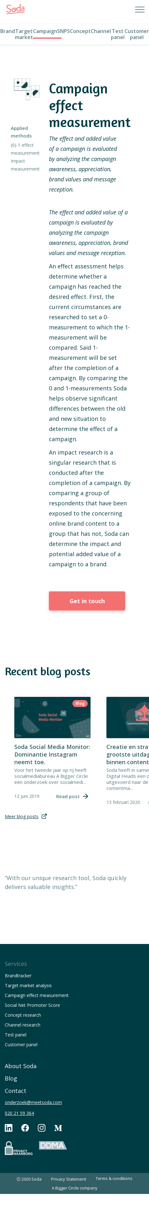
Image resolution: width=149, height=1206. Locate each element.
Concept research (23, 1015)
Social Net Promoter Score (32, 1005)
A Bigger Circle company (75, 1188)
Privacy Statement (68, 1179)
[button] (133, 9)
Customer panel (21, 1044)
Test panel (15, 1035)
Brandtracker (18, 976)
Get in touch (87, 601)
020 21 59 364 (19, 1113)
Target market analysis (28, 985)
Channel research (22, 1025)
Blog (11, 1078)
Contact (15, 1091)
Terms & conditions (114, 1178)
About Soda (21, 1066)
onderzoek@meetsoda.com (33, 1102)
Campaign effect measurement (37, 995)
